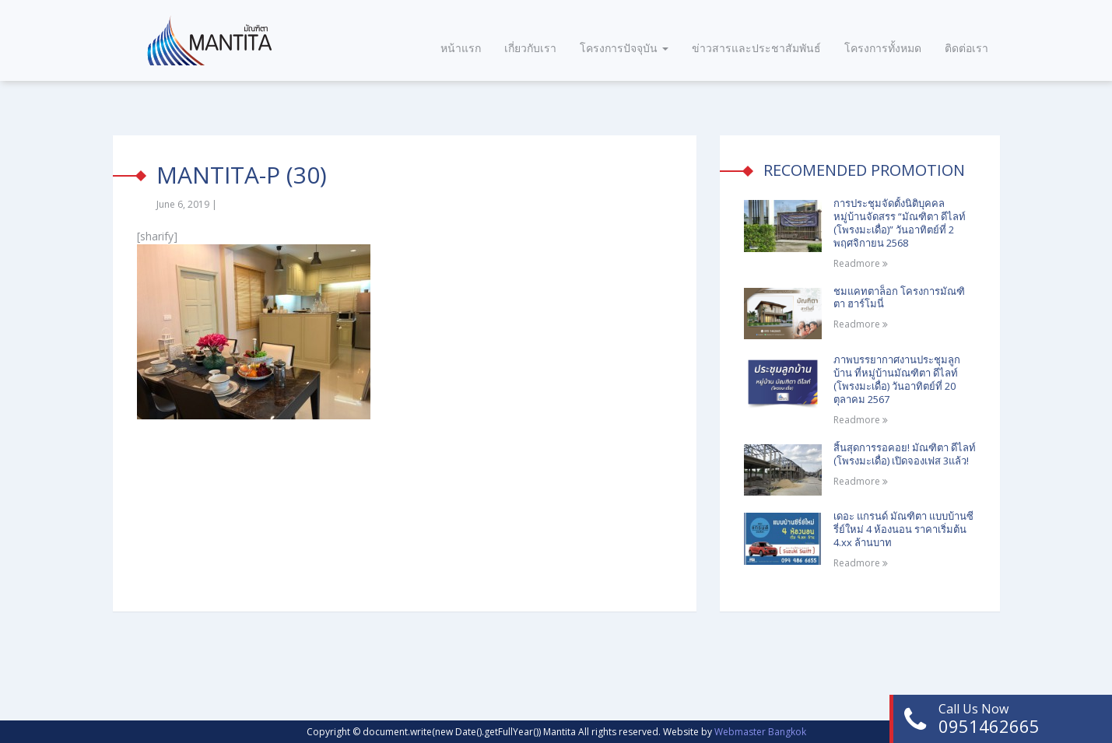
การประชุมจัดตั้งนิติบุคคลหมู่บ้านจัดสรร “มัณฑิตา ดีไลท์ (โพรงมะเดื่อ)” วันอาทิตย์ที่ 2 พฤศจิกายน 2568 (899, 223)
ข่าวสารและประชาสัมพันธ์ (756, 47)
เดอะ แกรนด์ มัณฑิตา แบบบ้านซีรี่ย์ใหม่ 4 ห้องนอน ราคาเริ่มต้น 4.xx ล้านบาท (903, 529)
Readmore (860, 263)
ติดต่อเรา (966, 47)
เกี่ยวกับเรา (530, 47)
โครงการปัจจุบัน (624, 47)
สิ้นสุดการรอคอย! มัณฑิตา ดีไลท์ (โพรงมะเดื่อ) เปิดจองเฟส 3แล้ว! (904, 454)
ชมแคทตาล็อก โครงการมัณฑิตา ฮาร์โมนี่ (899, 297)
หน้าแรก (460, 47)
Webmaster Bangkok (760, 731)
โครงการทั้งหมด (882, 47)
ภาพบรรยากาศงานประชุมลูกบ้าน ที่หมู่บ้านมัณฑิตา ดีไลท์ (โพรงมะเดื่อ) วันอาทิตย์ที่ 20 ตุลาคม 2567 (896, 379)
